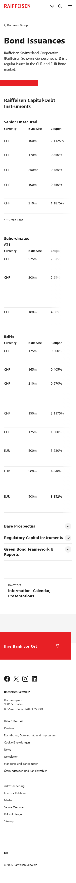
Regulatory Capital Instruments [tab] (33, 537)
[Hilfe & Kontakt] (13, 721)
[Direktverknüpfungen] (52, 6)
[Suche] (60, 6)
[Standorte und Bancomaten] (21, 763)
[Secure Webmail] (14, 807)
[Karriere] (9, 728)
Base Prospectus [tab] (19, 526)
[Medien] (8, 800)
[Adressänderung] (14, 786)
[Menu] (69, 6)
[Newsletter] (11, 756)
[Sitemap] (9, 821)
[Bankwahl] (28, 647)
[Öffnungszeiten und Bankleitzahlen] (25, 770)
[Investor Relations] (15, 793)
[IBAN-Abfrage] (13, 814)
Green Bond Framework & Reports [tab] (29, 552)
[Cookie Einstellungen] (17, 742)
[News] (7, 749)
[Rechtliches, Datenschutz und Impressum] (30, 735)
